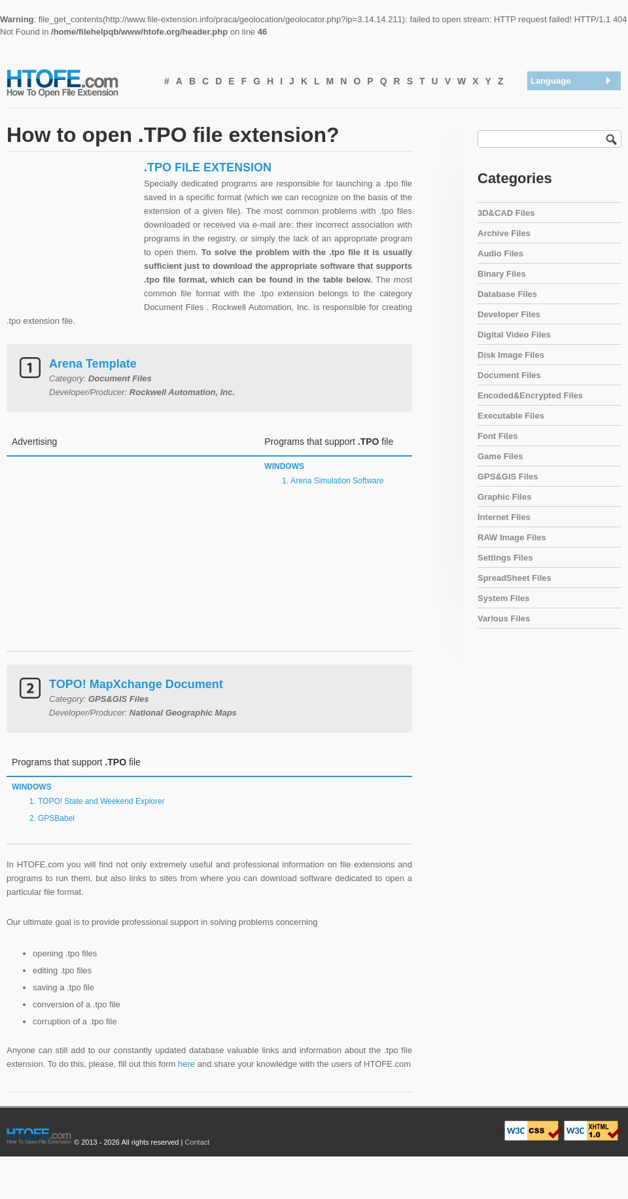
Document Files (509, 375)
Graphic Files (504, 497)
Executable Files (511, 416)
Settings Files (505, 558)
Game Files (500, 456)
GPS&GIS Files (508, 476)
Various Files (504, 618)
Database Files (507, 294)
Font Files (497, 436)
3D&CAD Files (506, 213)
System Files (504, 598)
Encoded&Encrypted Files (530, 395)
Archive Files (504, 233)
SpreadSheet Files (514, 578)
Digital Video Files (514, 334)
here (186, 1064)
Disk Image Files (511, 355)
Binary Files (502, 274)
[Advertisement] (72, 242)
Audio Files (500, 253)
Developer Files (509, 314)
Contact (196, 1142)
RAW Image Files (512, 537)
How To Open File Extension (77, 82)
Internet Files (504, 517)
